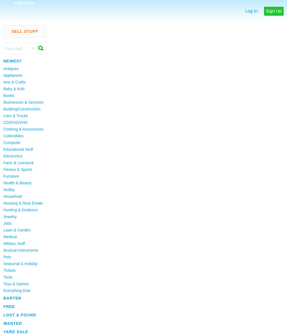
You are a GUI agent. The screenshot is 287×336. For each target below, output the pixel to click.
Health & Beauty (17, 183)
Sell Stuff (24, 31)
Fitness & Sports (17, 169)
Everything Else (17, 290)
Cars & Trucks (15, 115)
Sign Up (274, 11)
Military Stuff (14, 243)
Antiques (10, 68)
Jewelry (10, 216)
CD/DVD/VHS (15, 122)
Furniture (11, 176)
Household (12, 196)
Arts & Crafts (14, 82)
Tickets (9, 270)
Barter (12, 298)
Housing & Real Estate (23, 203)
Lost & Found (19, 315)
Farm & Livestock (18, 163)
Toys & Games (16, 284)
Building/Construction (21, 109)
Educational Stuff (18, 149)
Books (8, 95)
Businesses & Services (23, 102)
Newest (12, 61)
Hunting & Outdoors (20, 210)
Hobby (9, 189)
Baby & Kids (14, 89)
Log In (251, 11)
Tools (8, 277)
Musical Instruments (20, 250)
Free (9, 306)
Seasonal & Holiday (20, 263)
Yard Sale (15, 332)
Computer (11, 142)
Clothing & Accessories (23, 129)
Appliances (13, 75)
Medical (10, 237)
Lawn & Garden (17, 230)
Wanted (12, 323)
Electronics (12, 156)
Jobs (7, 223)
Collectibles (13, 136)
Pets (7, 257)
